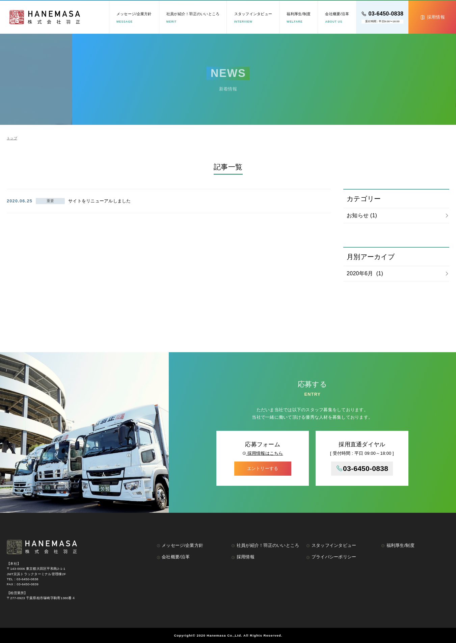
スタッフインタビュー (253, 17)
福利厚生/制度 (299, 17)
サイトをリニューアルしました (99, 201)
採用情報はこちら (262, 453)
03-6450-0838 (362, 468)
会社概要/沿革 (337, 17)
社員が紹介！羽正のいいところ (193, 17)
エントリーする (262, 468)
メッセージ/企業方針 (134, 17)
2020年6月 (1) (365, 273)
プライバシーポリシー (331, 557)
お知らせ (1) (362, 215)
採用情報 (242, 557)
